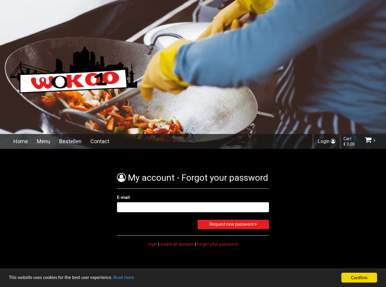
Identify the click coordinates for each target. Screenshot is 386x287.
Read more (133, 278)
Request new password (233, 224)
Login (326, 141)
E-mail (123, 197)
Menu (43, 141)
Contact (99, 141)
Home (20, 141)
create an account (177, 244)
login (153, 244)
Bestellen (70, 141)
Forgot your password (217, 244)
